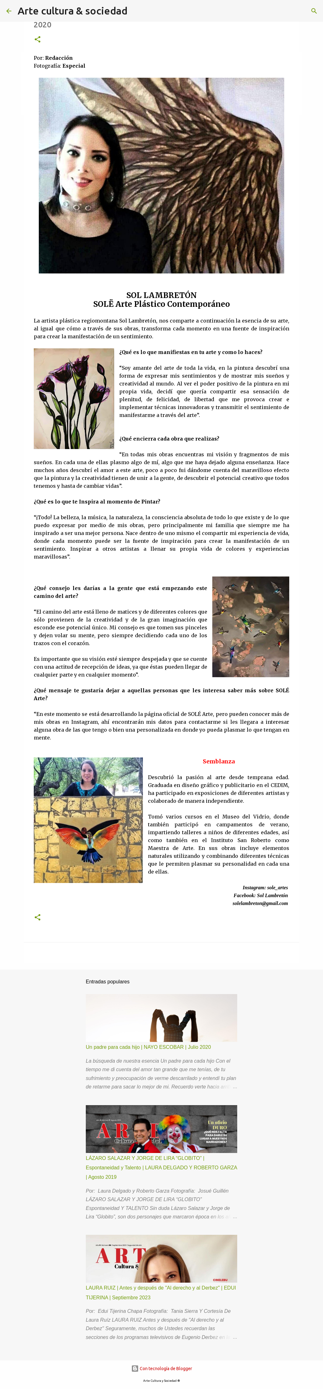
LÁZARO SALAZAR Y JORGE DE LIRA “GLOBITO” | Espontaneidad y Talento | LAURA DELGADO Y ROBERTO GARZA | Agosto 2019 (161, 1168)
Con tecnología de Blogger (161, 1368)
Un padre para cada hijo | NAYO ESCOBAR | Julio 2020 (148, 1047)
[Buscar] (314, 11)
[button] (37, 40)
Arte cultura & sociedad (72, 10)
